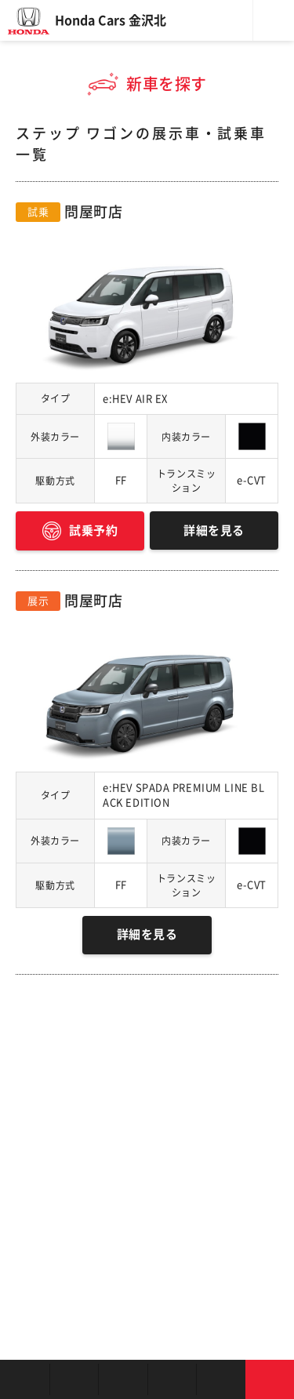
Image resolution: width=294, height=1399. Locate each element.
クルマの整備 (172, 1379)
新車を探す (74, 1379)
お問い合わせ (270, 1379)
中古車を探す (122, 1379)
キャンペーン (220, 1379)
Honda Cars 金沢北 (110, 20)
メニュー (273, 20)
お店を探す (24, 1379)
